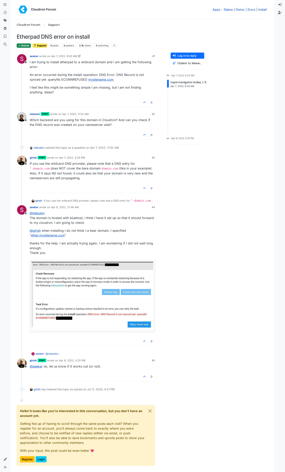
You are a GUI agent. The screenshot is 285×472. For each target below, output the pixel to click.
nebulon (35, 114)
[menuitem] (279, 5)
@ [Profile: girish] (35, 231)
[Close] (150, 410)
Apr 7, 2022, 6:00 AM (64, 56)
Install (262, 9)
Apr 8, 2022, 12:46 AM (65, 207)
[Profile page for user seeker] (22, 59)
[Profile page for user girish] (22, 160)
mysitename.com (101, 79)
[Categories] (5, 5)
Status (228, 9)
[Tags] (5, 20)
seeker (34, 56)
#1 (153, 56)
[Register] (279, 13)
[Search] (5, 44)
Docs (251, 9)
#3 (153, 157)
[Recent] (5, 13)
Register (27, 459)
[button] (5, 459)
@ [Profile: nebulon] (37, 213)
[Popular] (5, 28)
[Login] (279, 5)
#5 (153, 360)
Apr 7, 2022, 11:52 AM (75, 114)
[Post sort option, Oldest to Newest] (187, 63)
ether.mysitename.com (48, 235)
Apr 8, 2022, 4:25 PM (72, 360)
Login (41, 459)
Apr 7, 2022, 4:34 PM (72, 157)
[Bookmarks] (5, 36)
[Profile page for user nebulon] (22, 117)
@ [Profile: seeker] (36, 366)
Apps (216, 9)
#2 (153, 114)
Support (39, 45)
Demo (240, 9)
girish (33, 157)
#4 (153, 207)
